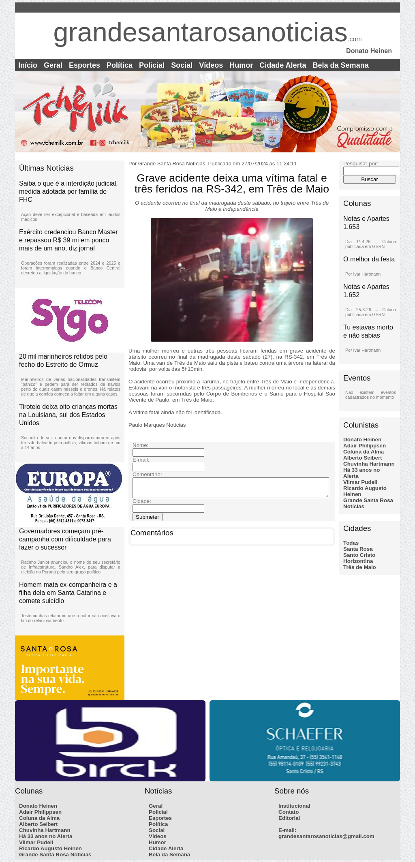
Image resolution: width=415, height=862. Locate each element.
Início (27, 65)
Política (120, 65)
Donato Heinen (362, 439)
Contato (288, 812)
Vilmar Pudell (360, 482)
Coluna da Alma (363, 452)
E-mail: (287, 830)
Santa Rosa (358, 549)
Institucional (294, 806)
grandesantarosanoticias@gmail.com (326, 836)
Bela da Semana (341, 65)
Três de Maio (359, 567)
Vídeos (211, 65)
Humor (241, 65)
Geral (53, 65)
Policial (152, 65)
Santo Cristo (359, 555)
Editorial (289, 818)
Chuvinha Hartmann (369, 464)
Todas (351, 543)
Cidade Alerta (282, 65)
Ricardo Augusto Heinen (50, 848)
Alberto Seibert (362, 458)
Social (182, 65)
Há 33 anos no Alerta (45, 836)
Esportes (84, 65)
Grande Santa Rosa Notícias (55, 854)
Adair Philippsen (364, 446)
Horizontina (358, 561)
